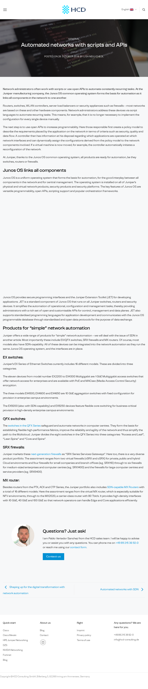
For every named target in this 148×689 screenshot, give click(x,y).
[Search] (143, 9)
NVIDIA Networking (13, 650)
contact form (78, 547)
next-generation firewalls (46, 454)
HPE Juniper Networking (15, 640)
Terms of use (83, 640)
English (129, 9)
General (74, 39)
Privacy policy (84, 635)
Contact (44, 635)
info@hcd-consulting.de (126, 639)
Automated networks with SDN (122, 589)
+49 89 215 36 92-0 (127, 543)
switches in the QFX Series (24, 426)
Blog (5, 660)
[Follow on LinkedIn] (43, 642)
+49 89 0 (124, 634)
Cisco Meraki (9, 635)
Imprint (80, 630)
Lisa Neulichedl (93, 56)
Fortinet (7, 655)
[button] (5, 9)
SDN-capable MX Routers (123, 487)
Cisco (6, 630)
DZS (5, 645)
